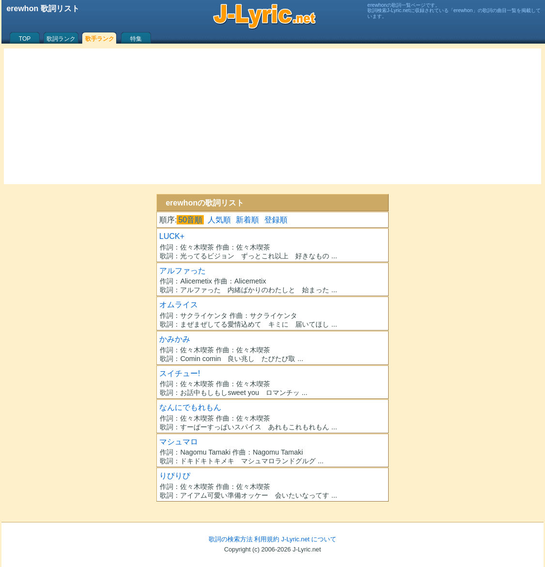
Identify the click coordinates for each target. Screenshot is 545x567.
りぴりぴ (174, 476)
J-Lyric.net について (308, 539)
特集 (136, 38)
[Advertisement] (272, 116)
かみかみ (174, 339)
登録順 (276, 220)
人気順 (219, 220)
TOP (24, 38)
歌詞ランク (61, 38)
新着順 (247, 220)
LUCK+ (171, 236)
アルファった (182, 271)
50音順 (190, 220)
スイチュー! (179, 373)
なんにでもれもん (190, 407)
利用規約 (266, 539)
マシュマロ (178, 442)
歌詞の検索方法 (231, 539)
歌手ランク (99, 38)
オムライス (178, 304)
